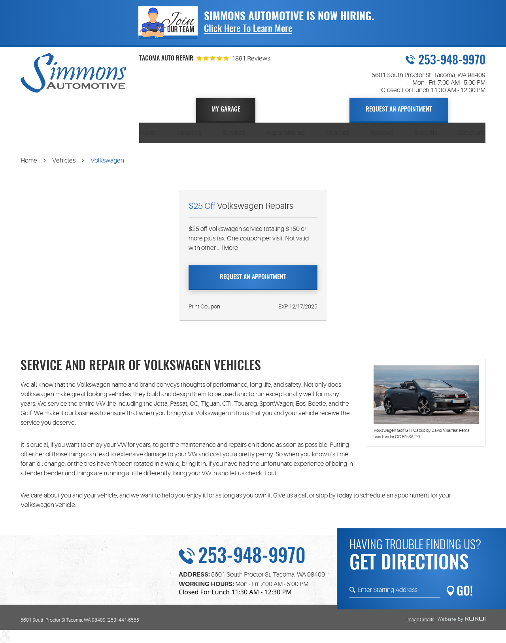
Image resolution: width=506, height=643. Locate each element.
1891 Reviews (251, 58)
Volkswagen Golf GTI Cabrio (399, 430)
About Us (189, 132)
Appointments (285, 132)
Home (147, 132)
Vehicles (337, 132)
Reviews (381, 132)
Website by (461, 620)
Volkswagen (107, 160)
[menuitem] (147, 133)
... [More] (228, 248)
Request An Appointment (399, 109)
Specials (426, 132)
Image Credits (420, 619)
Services (234, 132)
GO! (465, 592)
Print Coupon (204, 306)
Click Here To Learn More (248, 29)
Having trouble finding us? (417, 558)
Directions (471, 132)
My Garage (225, 109)
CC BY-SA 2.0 (407, 436)
